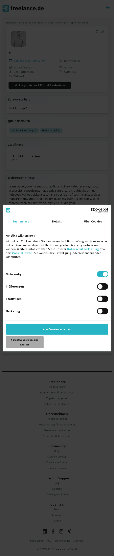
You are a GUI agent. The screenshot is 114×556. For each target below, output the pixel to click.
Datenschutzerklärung (83, 249)
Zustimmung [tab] (20, 221)
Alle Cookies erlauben (57, 329)
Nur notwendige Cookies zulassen (24, 342)
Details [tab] (57, 221)
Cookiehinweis (22, 253)
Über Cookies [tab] (93, 221)
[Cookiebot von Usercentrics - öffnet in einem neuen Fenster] (91, 210)
